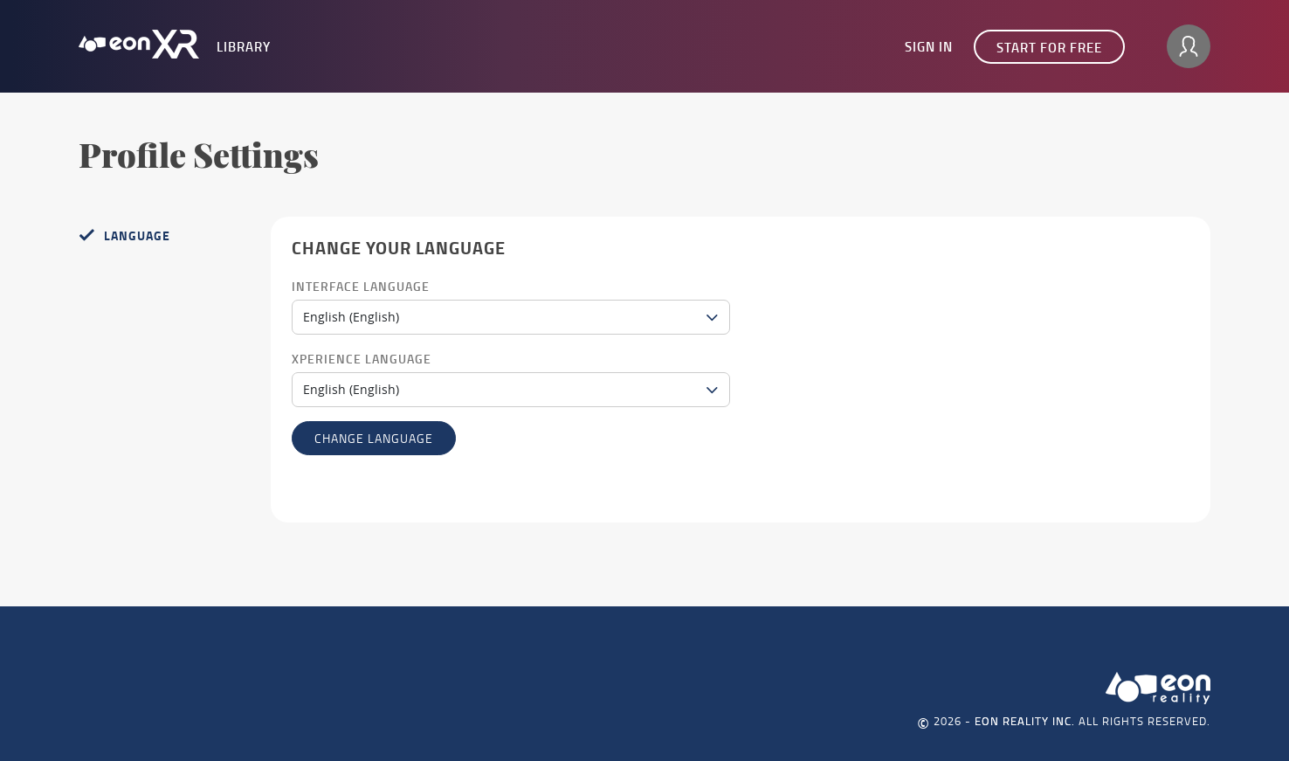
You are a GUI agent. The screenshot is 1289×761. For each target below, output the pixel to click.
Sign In (929, 46)
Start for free (1049, 47)
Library (244, 46)
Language (137, 235)
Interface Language (361, 286)
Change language (373, 438)
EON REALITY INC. (1025, 721)
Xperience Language (361, 358)
